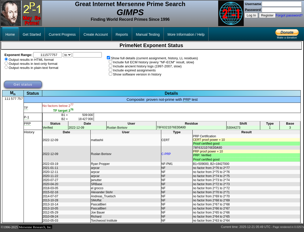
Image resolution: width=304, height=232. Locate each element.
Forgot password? (289, 15)
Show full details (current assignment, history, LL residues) (154, 58)
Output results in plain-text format (33, 68)
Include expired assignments (134, 70)
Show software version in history (137, 74)
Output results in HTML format (31, 60)
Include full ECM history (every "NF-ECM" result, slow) (153, 62)
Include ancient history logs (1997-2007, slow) (147, 66)
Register (267, 15)
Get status (22, 84)
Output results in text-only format (33, 64)
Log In (251, 15)
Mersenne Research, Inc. (35, 228)
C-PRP (166, 155)
